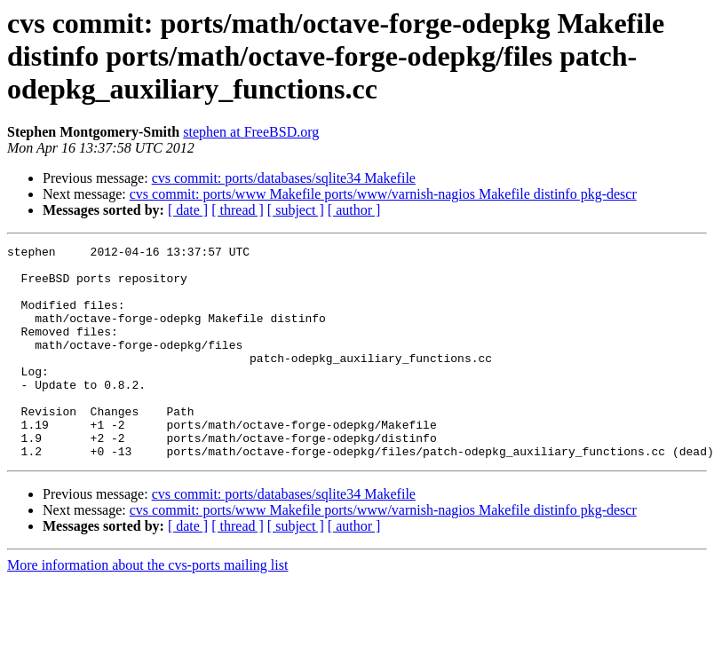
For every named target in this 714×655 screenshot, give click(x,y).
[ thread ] (237, 209)
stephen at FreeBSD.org (251, 131)
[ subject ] (295, 209)
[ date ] (188, 209)
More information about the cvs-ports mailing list (147, 607)
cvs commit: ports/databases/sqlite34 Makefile (284, 177)
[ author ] (354, 209)
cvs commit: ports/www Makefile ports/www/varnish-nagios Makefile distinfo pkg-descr (383, 193)
